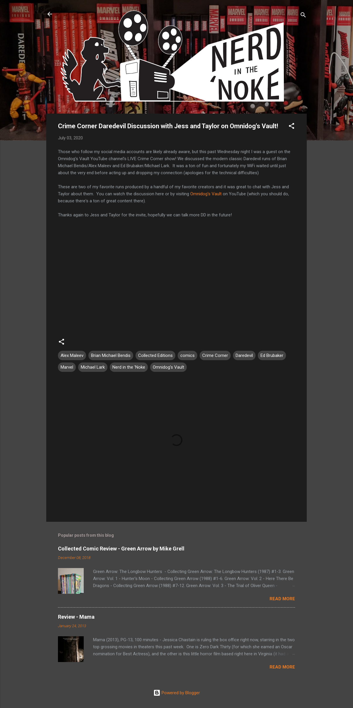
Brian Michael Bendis (111, 355)
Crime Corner (215, 355)
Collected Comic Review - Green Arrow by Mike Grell (121, 548)
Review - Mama (76, 617)
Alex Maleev (72, 355)
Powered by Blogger (176, 692)
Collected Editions (155, 355)
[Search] (303, 16)
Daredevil (244, 355)
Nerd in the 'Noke (128, 367)
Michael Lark (93, 367)
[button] (291, 126)
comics (187, 355)
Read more (282, 598)
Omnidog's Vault (206, 193)
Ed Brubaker (272, 355)
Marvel (67, 367)
